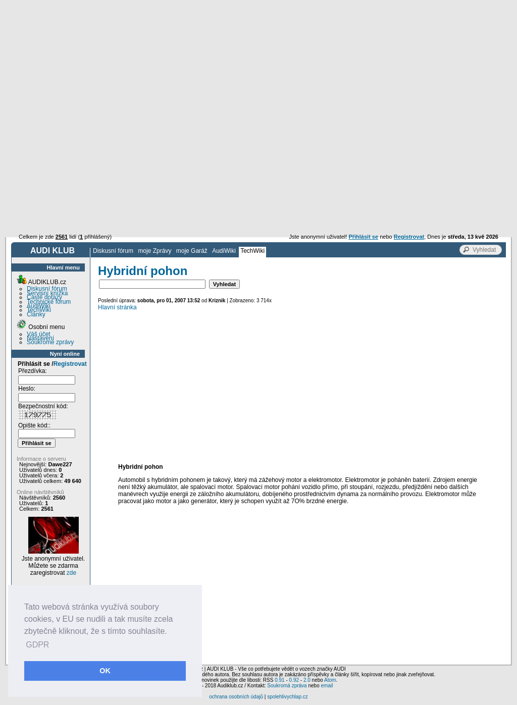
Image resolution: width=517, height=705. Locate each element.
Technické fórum (49, 301)
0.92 (294, 680)
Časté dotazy (44, 297)
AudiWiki (224, 250)
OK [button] (105, 671)
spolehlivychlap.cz (287, 696)
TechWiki (252, 250)
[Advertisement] (258, 75)
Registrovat (70, 363)
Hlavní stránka (117, 307)
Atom (330, 680)
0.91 (279, 680)
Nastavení (40, 338)
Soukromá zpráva (286, 685)
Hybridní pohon (142, 271)
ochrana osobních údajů (236, 696)
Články (36, 314)
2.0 (307, 680)
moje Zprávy (154, 250)
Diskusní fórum (113, 250)
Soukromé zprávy (50, 342)
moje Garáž (192, 250)
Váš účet (38, 334)
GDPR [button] (37, 644)
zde (71, 572)
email (327, 685)
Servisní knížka (47, 293)
